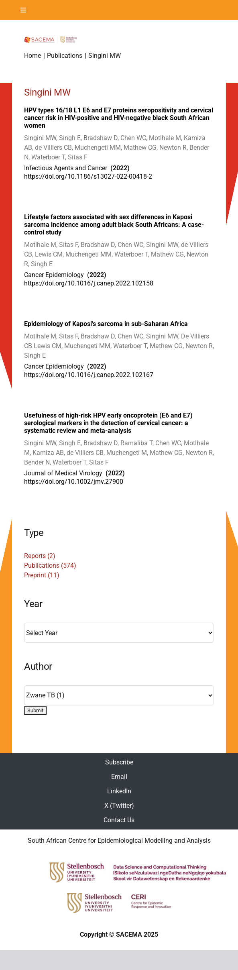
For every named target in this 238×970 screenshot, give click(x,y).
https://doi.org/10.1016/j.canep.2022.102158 (88, 283)
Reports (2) (39, 556)
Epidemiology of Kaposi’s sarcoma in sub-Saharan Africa (106, 324)
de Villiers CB (53, 147)
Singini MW (40, 138)
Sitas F (77, 157)
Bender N (37, 462)
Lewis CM (49, 254)
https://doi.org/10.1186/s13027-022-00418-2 (88, 176)
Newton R (173, 147)
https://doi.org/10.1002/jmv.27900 (73, 481)
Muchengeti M (126, 452)
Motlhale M (165, 138)
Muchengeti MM (98, 147)
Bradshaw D (100, 138)
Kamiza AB (48, 452)
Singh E (70, 138)
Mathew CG (140, 147)
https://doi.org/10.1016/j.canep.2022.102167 (88, 375)
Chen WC (133, 138)
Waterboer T (48, 157)
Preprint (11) (41, 575)
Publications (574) (50, 565)
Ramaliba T (136, 443)
